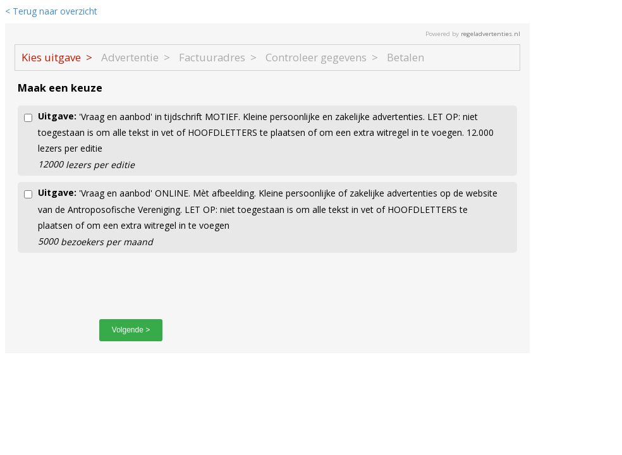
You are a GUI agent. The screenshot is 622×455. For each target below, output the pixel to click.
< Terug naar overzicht (51, 11)
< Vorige (52, 329)
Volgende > (131, 329)
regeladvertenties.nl (490, 34)
